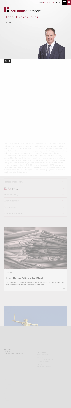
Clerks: (46, 3)
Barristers (7, 356)
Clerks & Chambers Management (13, 358)
